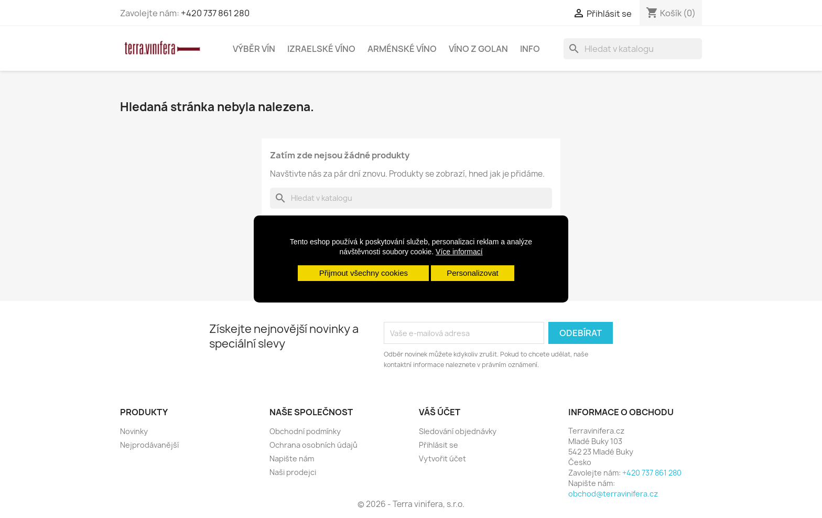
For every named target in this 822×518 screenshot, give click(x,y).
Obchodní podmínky (305, 431)
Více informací (459, 251)
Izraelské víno (321, 49)
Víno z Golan (478, 49)
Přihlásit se (438, 445)
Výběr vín (254, 49)
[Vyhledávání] (633, 48)
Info (530, 49)
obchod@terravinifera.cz (613, 494)
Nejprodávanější (149, 445)
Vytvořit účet (442, 458)
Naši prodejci (292, 472)
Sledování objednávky (457, 431)
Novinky (134, 431)
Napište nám (291, 458)
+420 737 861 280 (215, 13)
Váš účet (439, 412)
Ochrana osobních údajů (313, 445)
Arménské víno (402, 49)
